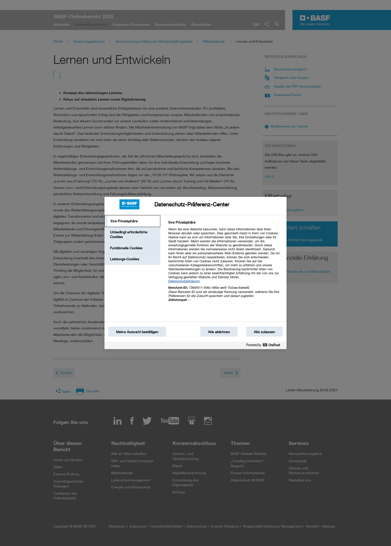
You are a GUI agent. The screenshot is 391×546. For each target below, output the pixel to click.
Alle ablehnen (219, 332)
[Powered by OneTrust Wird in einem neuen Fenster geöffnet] (265, 346)
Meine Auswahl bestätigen (137, 332)
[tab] (132, 221)
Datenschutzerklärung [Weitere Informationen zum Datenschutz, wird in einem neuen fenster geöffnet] (183, 281)
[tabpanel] (225, 264)
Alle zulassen (264, 332)
